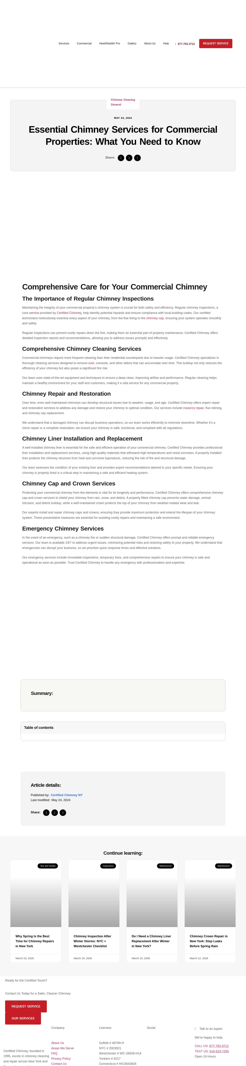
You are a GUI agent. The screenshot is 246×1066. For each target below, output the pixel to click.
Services (64, 43)
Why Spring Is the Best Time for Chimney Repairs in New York (35, 941)
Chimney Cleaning (123, 99)
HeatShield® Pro (109, 43)
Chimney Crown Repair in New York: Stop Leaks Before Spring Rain (209, 941)
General (116, 104)
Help (166, 43)
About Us (150, 43)
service (34, 313)
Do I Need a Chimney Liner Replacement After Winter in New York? (151, 941)
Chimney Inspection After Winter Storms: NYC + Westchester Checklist (92, 941)
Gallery (132, 43)
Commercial (84, 43)
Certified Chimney (69, 313)
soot (91, 363)
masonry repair (193, 408)
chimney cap (155, 318)
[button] (121, 158)
